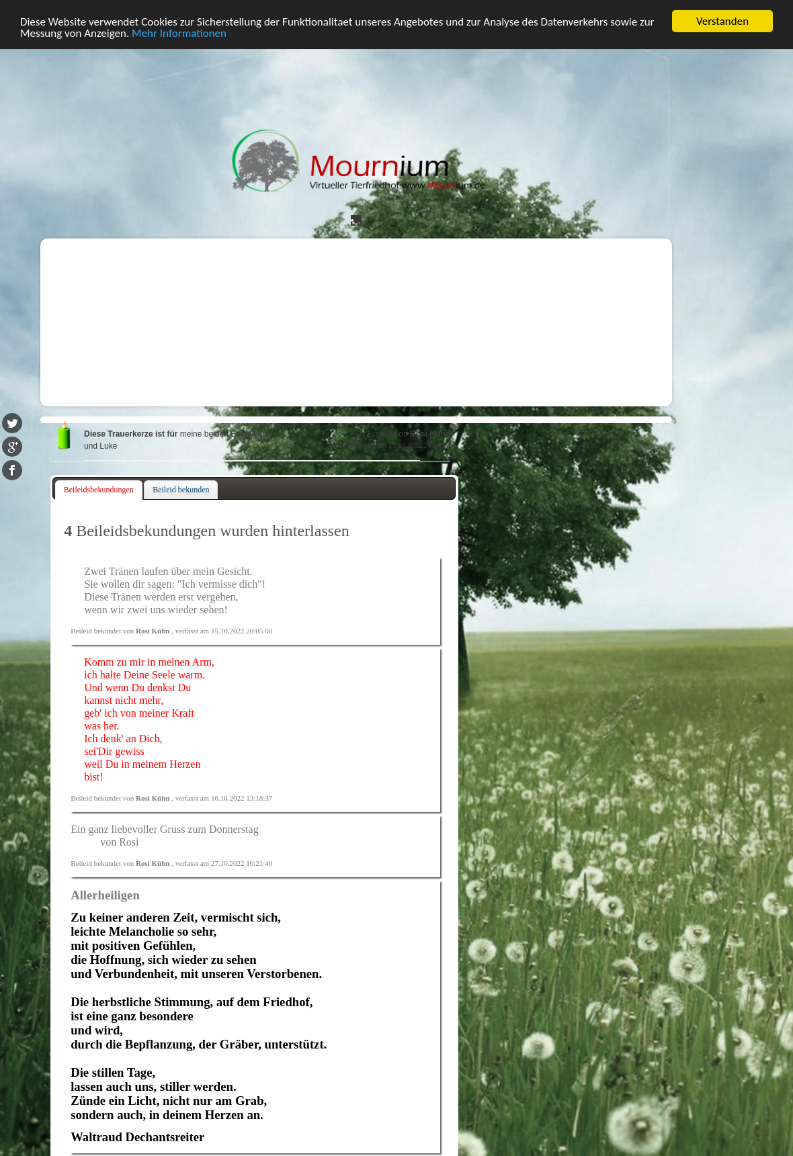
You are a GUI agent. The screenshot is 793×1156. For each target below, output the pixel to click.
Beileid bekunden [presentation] (181, 489)
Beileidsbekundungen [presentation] (99, 489)
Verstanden (722, 21)
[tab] (98, 490)
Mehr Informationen (179, 33)
